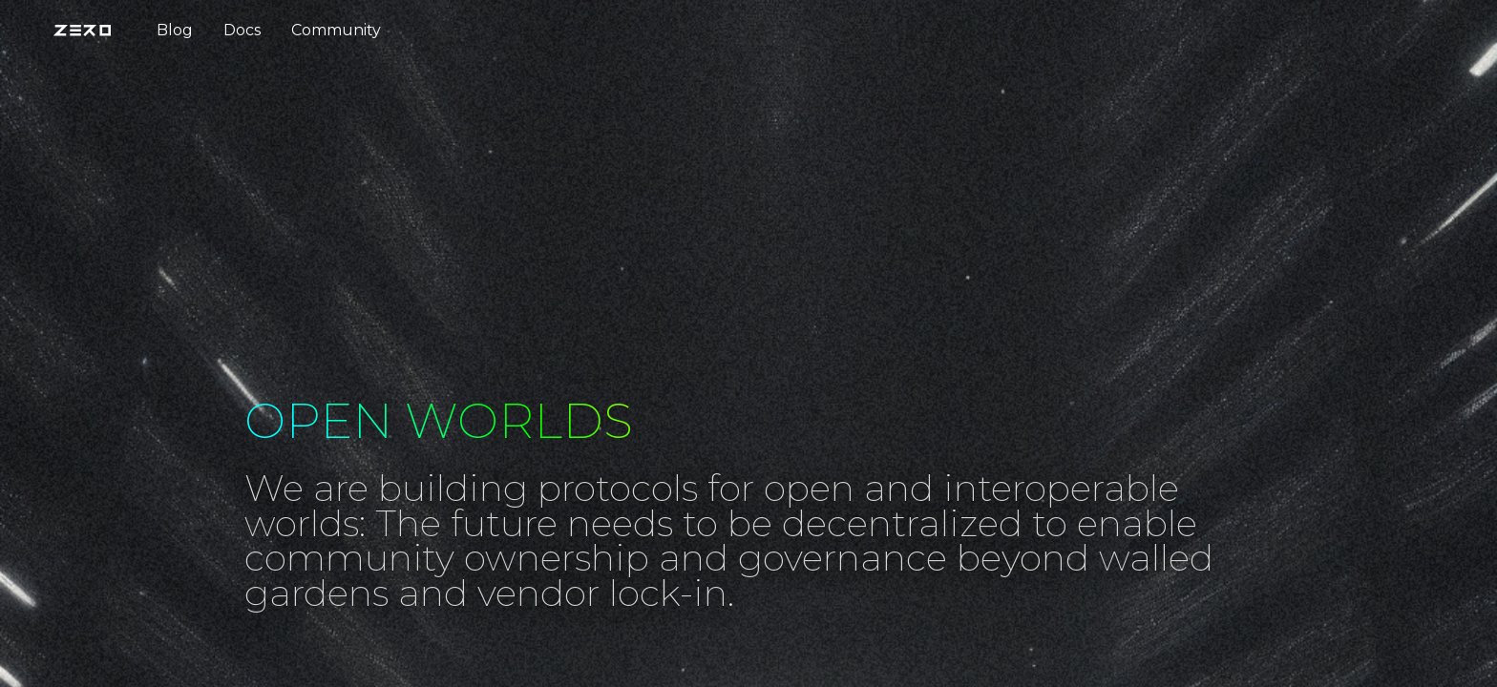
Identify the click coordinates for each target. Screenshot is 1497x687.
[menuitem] (89, 30)
